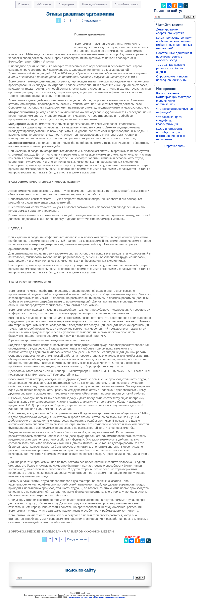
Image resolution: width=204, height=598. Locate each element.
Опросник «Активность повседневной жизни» (172, 78)
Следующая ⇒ (91, 20)
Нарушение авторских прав (80, 597)
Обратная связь (174, 146)
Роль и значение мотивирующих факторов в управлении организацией (173, 99)
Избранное (44, 4)
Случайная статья (126, 4)
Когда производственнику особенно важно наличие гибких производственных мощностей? (174, 43)
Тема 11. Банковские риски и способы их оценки (170, 68)
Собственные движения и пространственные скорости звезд (174, 56)
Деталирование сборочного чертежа (170, 31)
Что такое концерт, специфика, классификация (169, 120)
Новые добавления (94, 4)
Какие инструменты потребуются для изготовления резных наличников (170, 134)
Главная (23, 4)
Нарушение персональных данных (110, 597)
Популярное (66, 4)
